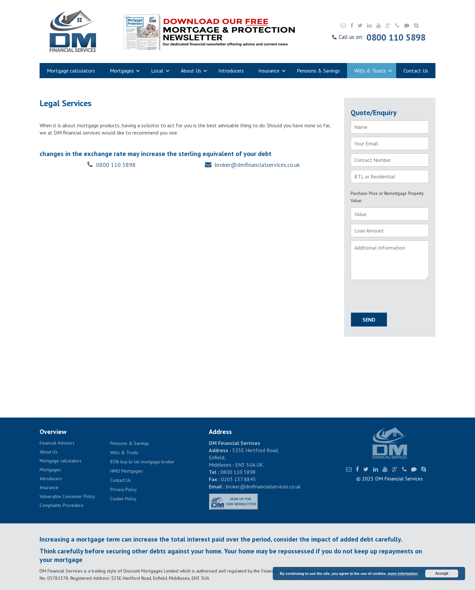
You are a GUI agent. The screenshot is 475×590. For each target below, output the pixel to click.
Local (160, 71)
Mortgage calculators (71, 70)
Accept (441, 573)
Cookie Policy (123, 499)
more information (402, 573)
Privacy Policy (123, 489)
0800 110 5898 (396, 37)
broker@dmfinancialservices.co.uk (257, 165)
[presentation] (389, 296)
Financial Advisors (57, 443)
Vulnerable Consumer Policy (67, 496)
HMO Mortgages (126, 471)
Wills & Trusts (373, 71)
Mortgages (125, 71)
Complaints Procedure (61, 505)
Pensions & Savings (318, 70)
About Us (194, 71)
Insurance (272, 71)
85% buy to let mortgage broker (142, 462)
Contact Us (415, 70)
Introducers (231, 70)
